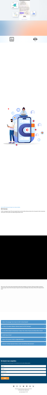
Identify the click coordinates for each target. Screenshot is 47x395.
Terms (20, 391)
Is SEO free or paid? (7, 335)
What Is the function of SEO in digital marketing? (13, 339)
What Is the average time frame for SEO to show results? (15, 322)
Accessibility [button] (26, 391)
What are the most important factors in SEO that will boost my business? (18, 343)
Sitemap (24, 391)
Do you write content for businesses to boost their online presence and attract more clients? (22, 330)
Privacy (21, 391)
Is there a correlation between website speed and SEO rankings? (16, 326)
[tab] (23, 322)
